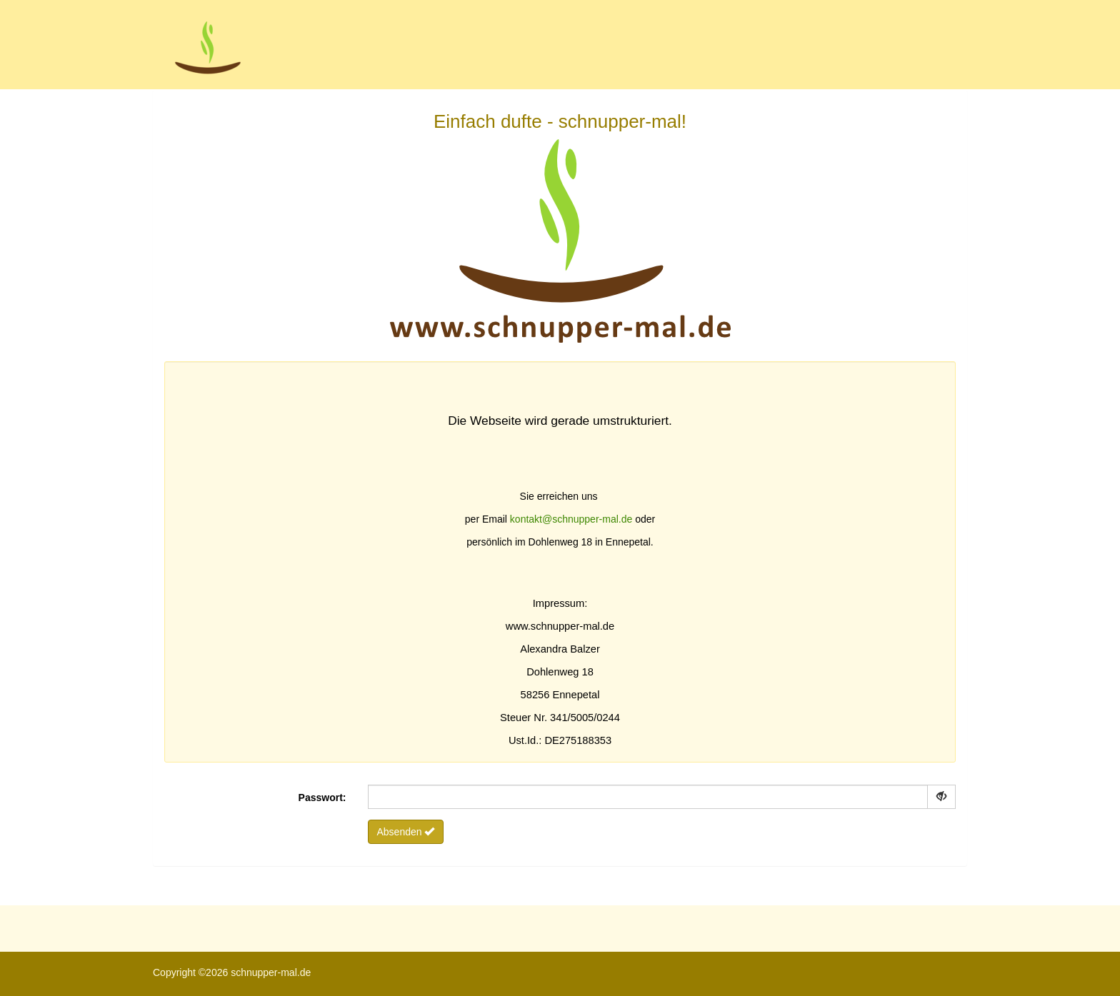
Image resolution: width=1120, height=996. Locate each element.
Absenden (406, 831)
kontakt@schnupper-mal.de (571, 519)
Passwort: (322, 797)
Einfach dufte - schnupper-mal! (560, 241)
